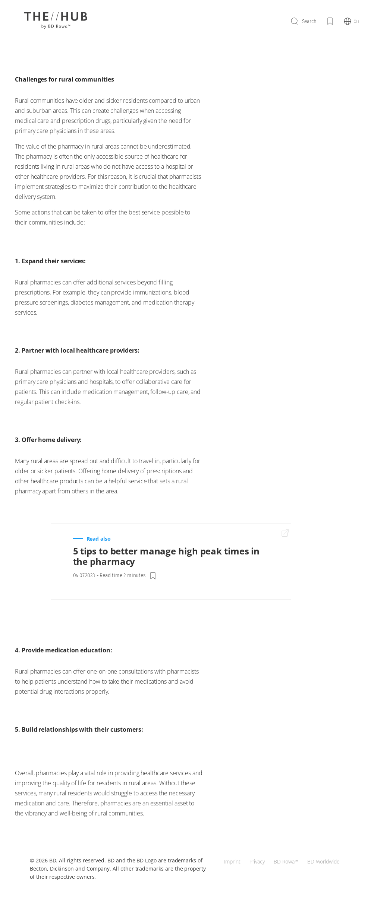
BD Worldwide (323, 861)
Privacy (257, 861)
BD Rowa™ (286, 861)
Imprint (232, 861)
